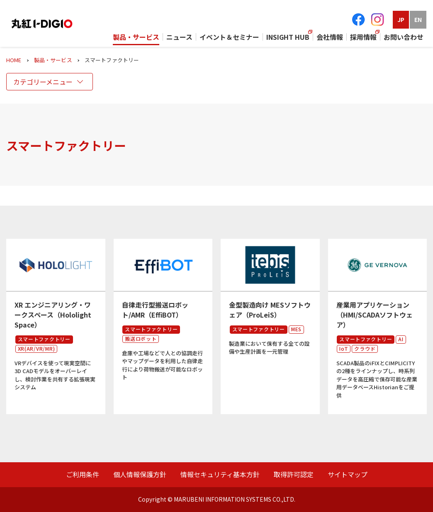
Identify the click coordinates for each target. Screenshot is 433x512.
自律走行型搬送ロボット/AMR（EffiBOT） (155, 310)
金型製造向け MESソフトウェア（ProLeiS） (270, 310)
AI (400, 338)
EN (418, 19)
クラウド (364, 348)
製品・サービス (53, 60)
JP (400, 19)
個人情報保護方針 (139, 474)
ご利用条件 (82, 474)
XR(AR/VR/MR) (36, 348)
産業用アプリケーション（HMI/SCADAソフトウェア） (374, 315)
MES (296, 328)
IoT (343, 348)
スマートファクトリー (44, 338)
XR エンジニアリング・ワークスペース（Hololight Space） (53, 315)
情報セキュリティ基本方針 (220, 474)
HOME (14, 60)
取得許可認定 (294, 474)
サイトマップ (347, 474)
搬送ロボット (140, 338)
